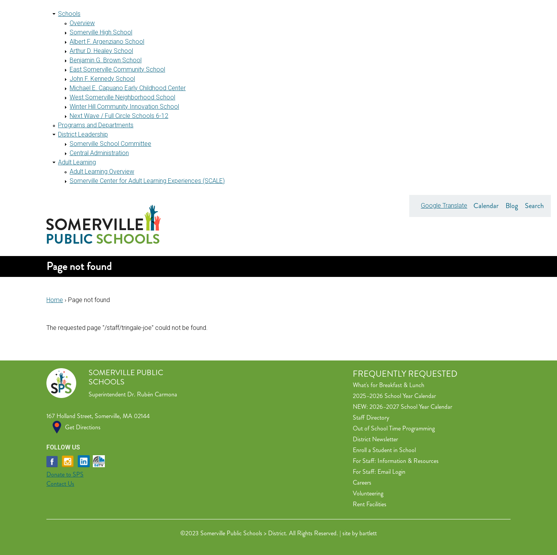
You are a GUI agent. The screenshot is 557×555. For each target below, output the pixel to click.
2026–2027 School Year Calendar (410, 406)
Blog (512, 206)
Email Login (391, 471)
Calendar (486, 206)
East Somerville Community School (117, 69)
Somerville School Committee (110, 143)
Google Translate (444, 205)
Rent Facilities (369, 504)
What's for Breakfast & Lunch (388, 385)
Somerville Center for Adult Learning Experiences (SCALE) (147, 180)
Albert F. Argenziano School (107, 41)
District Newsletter (375, 439)
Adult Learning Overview (102, 171)
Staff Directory (371, 417)
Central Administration (99, 153)
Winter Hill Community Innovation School (124, 106)
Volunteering (368, 493)
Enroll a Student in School (384, 450)
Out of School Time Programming (394, 428)
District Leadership (83, 134)
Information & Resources (408, 460)
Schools (69, 13)
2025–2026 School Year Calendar (394, 395)
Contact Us (60, 483)
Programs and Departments (95, 125)
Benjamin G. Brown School (106, 60)
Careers (362, 482)
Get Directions (83, 427)
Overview (82, 23)
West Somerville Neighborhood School (122, 97)
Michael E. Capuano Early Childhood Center (128, 88)
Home (54, 300)
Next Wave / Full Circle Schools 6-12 (119, 116)
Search (534, 206)
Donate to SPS (65, 474)
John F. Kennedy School (102, 78)
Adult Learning (77, 162)
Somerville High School (101, 32)
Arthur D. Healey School (101, 51)
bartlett (368, 533)
